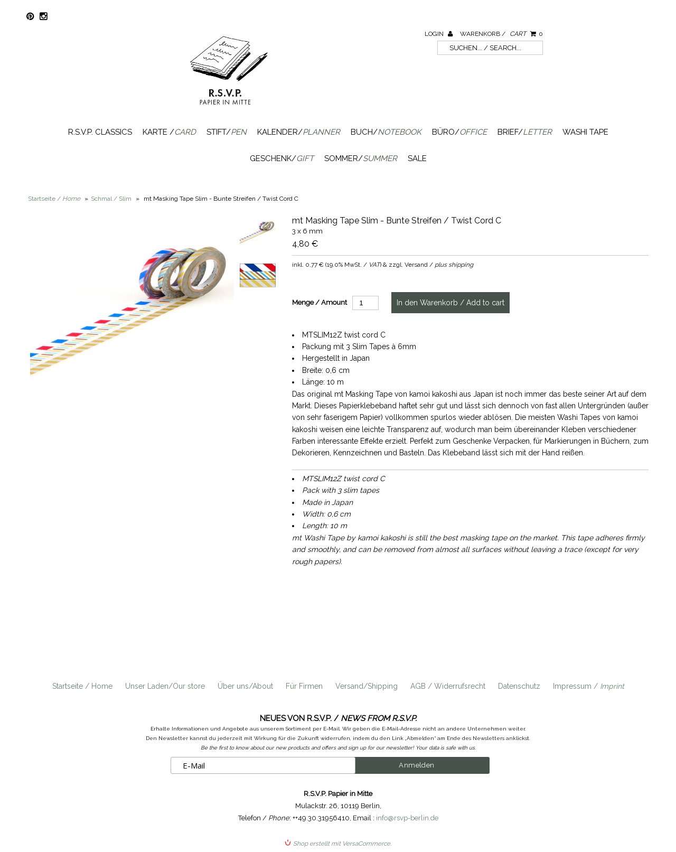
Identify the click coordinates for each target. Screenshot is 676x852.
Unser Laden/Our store (165, 686)
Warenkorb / (501, 34)
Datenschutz (519, 686)
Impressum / (588, 686)
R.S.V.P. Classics (100, 132)
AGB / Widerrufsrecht (447, 686)
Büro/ (459, 132)
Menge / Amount (319, 302)
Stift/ (226, 132)
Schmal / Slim (111, 198)
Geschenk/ (282, 158)
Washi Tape (585, 132)
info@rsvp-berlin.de (407, 817)
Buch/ (386, 132)
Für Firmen (304, 686)
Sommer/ (360, 158)
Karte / (169, 132)
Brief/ (524, 132)
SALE (417, 158)
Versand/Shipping (366, 686)
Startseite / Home (82, 686)
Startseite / (54, 198)
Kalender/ (298, 132)
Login (439, 34)
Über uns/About (245, 686)
